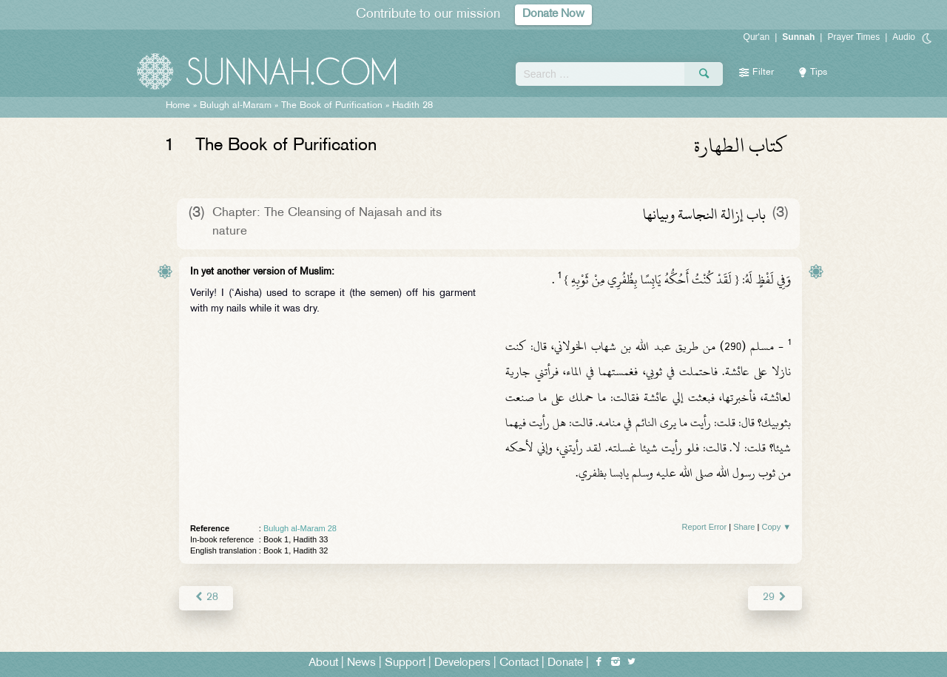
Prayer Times (853, 37)
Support (405, 663)
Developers (462, 663)
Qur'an (757, 37)
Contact (519, 663)
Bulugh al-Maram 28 (300, 528)
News (361, 663)
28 (206, 597)
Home (178, 105)
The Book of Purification (331, 105)
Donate (565, 663)
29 (775, 597)
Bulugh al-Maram (236, 105)
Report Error (704, 526)
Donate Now (553, 14)
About (323, 663)
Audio (903, 37)
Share (744, 526)
